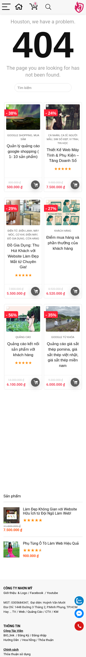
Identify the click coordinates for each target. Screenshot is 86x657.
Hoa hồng (28, 640)
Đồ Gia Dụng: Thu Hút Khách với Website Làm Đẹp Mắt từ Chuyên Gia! (23, 256)
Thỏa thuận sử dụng (17, 654)
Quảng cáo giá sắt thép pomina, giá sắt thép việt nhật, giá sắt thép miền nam (63, 355)
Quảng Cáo (35, 611)
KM (56, 611)
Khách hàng (62, 230)
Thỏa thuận (45, 640)
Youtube (52, 593)
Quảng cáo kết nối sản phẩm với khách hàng (23, 349)
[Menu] (6, 7)
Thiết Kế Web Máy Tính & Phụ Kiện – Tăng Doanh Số (63, 155)
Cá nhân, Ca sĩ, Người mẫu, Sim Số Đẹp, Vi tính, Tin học (63, 139)
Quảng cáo (23, 337)
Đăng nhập (39, 635)
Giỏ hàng (36, 185)
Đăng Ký (24, 635)
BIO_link (9, 635)
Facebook (36, 593)
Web (22, 611)
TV (13, 611)
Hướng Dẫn (11, 640)
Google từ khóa (62, 337)
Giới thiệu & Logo (15, 593)
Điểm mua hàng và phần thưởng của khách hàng (62, 243)
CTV (48, 611)
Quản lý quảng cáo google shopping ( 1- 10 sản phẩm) (23, 151)
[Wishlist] (20, 7)
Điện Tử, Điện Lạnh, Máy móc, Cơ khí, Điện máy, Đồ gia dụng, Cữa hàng (23, 234)
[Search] (49, 7)
